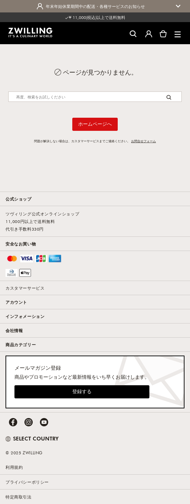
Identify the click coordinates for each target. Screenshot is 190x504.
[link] (30, 32)
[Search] (95, 96)
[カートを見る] (163, 33)
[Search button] (169, 97)
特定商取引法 (19, 497)
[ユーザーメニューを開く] (149, 33)
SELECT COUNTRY (32, 438)
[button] (177, 33)
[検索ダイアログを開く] (133, 33)
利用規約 (14, 467)
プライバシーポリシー (27, 482)
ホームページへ (95, 123)
